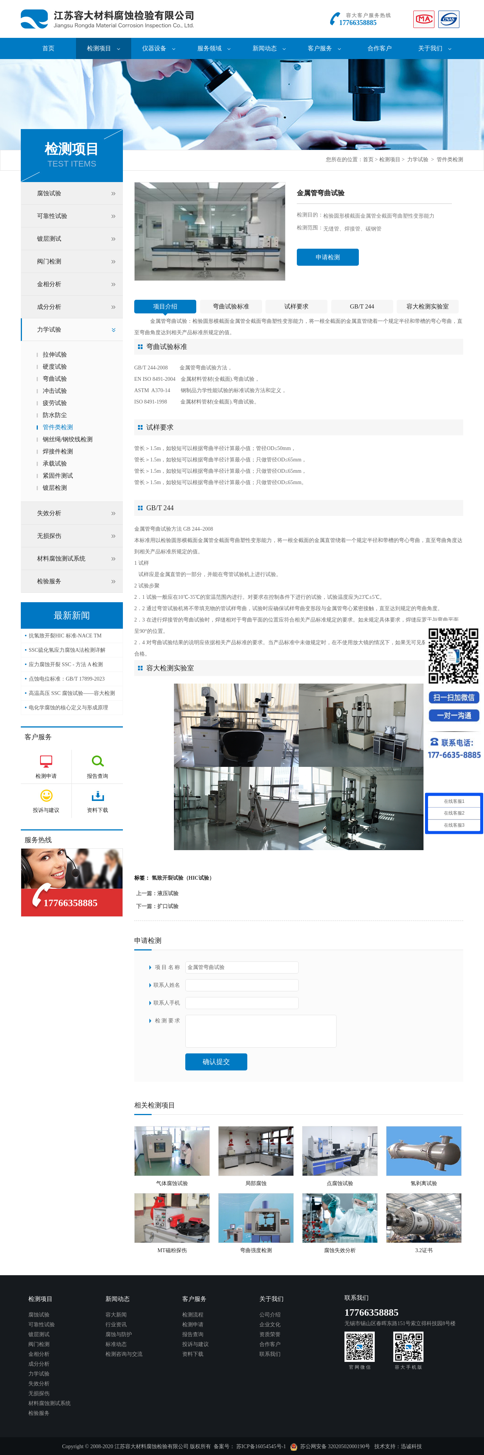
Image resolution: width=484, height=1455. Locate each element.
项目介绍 (165, 306)
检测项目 (103, 48)
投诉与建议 (195, 1344)
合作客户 (380, 48)
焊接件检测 (58, 451)
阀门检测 (49, 261)
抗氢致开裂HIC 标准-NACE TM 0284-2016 (65, 638)
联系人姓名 (167, 985)
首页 (48, 48)
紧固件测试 (58, 475)
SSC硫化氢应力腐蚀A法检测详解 (67, 650)
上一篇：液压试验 (157, 893)
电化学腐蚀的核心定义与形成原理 (68, 707)
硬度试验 (55, 366)
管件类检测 (450, 159)
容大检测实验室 (427, 306)
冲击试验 (55, 391)
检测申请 (192, 1324)
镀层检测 (55, 487)
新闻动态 (269, 48)
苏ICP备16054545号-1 (261, 1446)
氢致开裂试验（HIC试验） (183, 878)
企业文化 (270, 1324)
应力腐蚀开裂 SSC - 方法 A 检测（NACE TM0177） (66, 667)
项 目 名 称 (167, 967)
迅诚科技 (411, 1446)
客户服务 (324, 48)
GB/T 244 (362, 306)
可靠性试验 (52, 216)
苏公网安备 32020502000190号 (330, 1446)
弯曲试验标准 (231, 306)
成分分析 (49, 307)
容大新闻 (116, 1315)
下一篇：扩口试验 (157, 906)
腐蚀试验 (49, 193)
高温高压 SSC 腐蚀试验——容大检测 (72, 693)
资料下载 (192, 1354)
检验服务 (49, 581)
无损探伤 (49, 536)
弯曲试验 (55, 378)
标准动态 (116, 1344)
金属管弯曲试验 (168, 321)
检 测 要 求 (167, 1020)
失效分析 (49, 513)
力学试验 (417, 159)
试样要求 (296, 306)
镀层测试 (49, 238)
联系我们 (270, 1354)
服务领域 (214, 48)
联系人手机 (167, 1003)
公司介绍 (270, 1315)
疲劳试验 (55, 403)
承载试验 (55, 463)
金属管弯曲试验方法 (203, 368)
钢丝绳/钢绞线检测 (68, 439)
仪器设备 (158, 48)
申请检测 (328, 257)
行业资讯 (116, 1324)
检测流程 (192, 1315)
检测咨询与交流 (124, 1354)
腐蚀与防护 (118, 1334)
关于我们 (434, 48)
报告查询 (192, 1334)
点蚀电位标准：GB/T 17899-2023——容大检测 (67, 681)
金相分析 (49, 284)
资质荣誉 (270, 1334)
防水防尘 (55, 415)
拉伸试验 (55, 354)
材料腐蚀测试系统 (61, 558)
